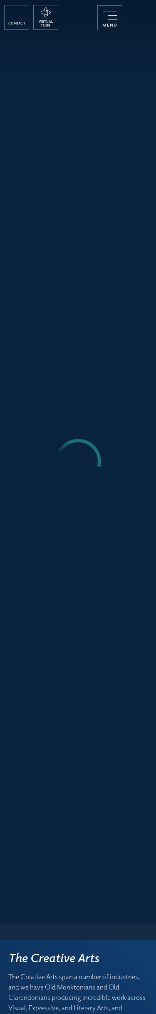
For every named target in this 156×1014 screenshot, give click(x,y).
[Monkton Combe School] (139, 17)
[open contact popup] (16, 17)
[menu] (109, 17)
